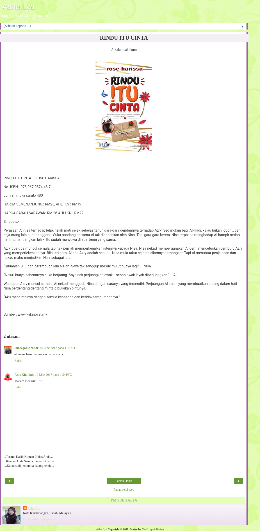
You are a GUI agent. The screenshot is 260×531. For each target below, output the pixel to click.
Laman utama (124, 481)
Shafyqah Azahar (26, 348)
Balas (18, 360)
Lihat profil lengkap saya (39, 519)
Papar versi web (124, 489)
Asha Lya (18, 6)
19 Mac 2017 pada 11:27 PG (58, 348)
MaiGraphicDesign (153, 529)
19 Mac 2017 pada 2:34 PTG (53, 374)
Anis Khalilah (24, 374)
